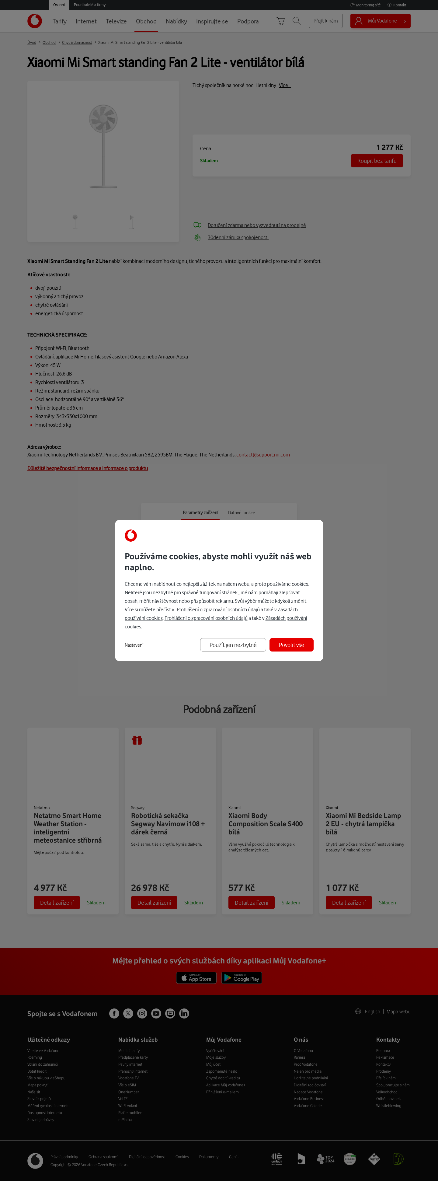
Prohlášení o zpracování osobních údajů (218, 609)
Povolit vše (291, 644)
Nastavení (134, 645)
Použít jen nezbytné (233, 644)
